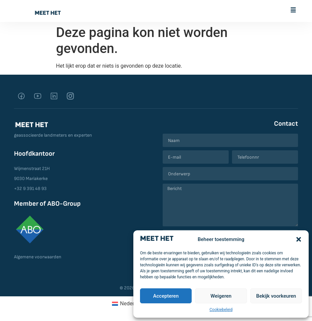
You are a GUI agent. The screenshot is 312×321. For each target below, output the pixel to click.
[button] (298, 239)
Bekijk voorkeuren (276, 296)
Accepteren (166, 296)
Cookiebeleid (221, 309)
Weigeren (221, 296)
